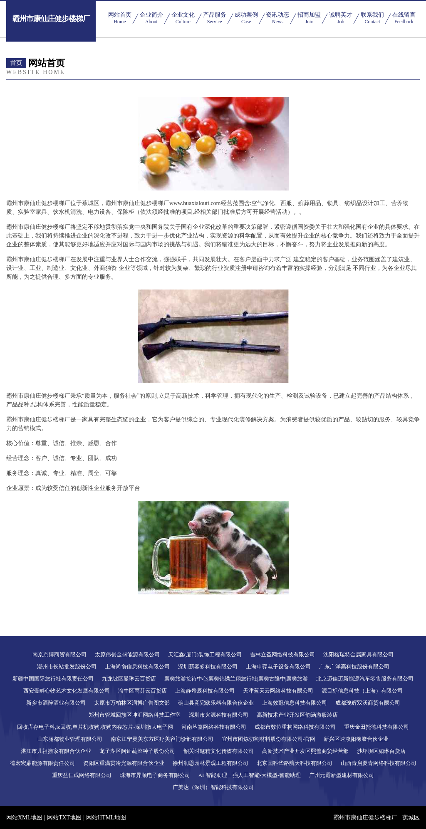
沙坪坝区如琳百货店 (381, 751)
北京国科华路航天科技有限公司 (294, 763)
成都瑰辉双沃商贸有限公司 (367, 702)
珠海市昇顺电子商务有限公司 (155, 775)
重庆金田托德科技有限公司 (376, 727)
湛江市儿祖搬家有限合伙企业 (56, 751)
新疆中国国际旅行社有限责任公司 (53, 678)
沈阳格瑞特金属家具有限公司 (358, 654)
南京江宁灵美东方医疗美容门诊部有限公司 (162, 739)
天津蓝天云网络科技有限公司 (278, 690)
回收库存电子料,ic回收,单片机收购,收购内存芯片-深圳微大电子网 (95, 727)
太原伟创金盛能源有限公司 (127, 654)
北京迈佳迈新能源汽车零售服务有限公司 (365, 678)
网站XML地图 (24, 817)
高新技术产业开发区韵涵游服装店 (297, 715)
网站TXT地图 (64, 817)
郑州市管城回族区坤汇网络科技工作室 (135, 715)
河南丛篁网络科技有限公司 (213, 727)
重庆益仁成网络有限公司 (81, 775)
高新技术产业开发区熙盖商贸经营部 (305, 751)
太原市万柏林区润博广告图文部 (132, 702)
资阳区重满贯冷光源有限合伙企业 (123, 763)
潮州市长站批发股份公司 (67, 666)
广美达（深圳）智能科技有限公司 (213, 787)
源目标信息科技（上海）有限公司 (362, 690)
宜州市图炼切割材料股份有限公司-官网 (268, 739)
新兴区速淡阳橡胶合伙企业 (356, 739)
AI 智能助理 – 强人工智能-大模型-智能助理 (249, 775)
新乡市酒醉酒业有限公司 (56, 702)
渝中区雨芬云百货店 (142, 690)
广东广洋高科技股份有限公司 (354, 666)
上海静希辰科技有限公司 (205, 690)
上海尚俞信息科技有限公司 (137, 666)
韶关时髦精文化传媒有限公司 (218, 751)
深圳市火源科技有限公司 (218, 715)
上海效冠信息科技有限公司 (294, 702)
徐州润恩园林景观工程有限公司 (210, 763)
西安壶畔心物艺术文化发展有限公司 (66, 690)
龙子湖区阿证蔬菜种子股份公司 (137, 751)
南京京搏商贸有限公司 (59, 654)
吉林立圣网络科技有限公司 (282, 654)
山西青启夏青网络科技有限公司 (378, 763)
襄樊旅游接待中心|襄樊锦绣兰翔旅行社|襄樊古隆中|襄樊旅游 (236, 678)
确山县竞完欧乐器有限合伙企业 (216, 702)
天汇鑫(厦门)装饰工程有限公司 (205, 654)
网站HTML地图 (106, 817)
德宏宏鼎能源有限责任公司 (42, 763)
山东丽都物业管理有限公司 (69, 739)
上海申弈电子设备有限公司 (278, 666)
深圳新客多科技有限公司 (208, 666)
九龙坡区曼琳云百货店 (129, 678)
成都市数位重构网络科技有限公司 (295, 727)
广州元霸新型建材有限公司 (341, 775)
